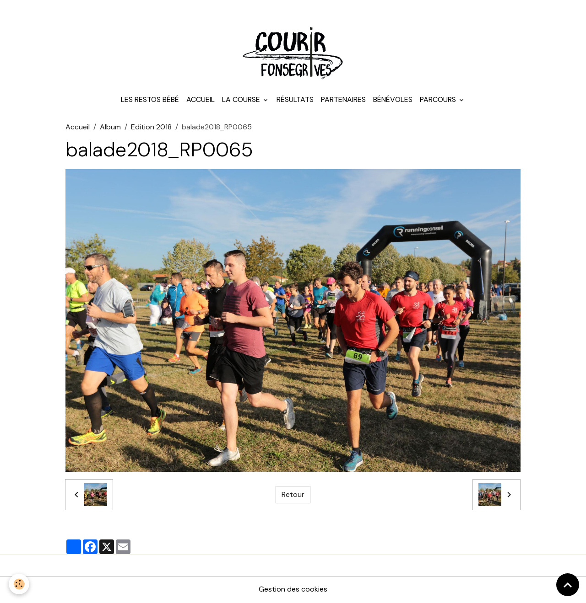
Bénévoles (392, 100)
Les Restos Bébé (150, 100)
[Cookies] (19, 584)
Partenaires (343, 100)
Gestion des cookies (293, 590)
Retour (293, 495)
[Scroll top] (567, 584)
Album (110, 128)
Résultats (295, 100)
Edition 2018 (151, 128)
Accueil (200, 100)
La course (242, 100)
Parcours (439, 100)
